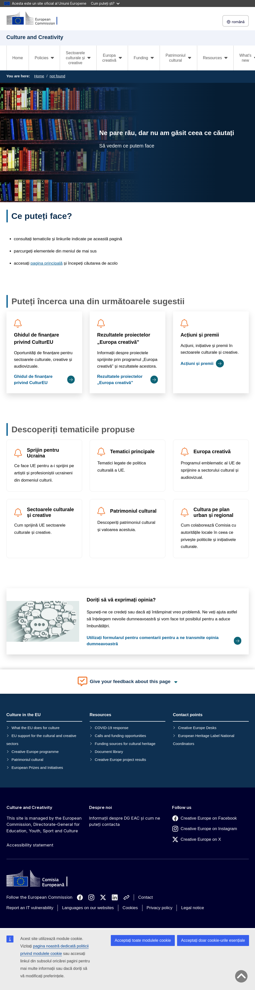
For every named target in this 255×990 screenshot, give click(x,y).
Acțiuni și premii (199, 335)
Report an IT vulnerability (30, 907)
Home (17, 58)
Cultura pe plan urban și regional (213, 512)
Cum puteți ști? (105, 3)
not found (57, 76)
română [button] (236, 21)
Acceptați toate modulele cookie (143, 940)
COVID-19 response (111, 728)
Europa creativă (211, 451)
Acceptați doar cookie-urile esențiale (213, 940)
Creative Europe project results (120, 759)
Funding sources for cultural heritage (125, 744)
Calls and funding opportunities (120, 736)
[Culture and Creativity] (35, 18)
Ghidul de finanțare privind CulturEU (36, 338)
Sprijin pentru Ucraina (43, 452)
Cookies (130, 907)
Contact (145, 897)
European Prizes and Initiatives (37, 767)
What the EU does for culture (35, 728)
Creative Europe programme (35, 751)
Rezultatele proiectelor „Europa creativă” (123, 338)
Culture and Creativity (29, 807)
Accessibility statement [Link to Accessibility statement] (29, 844)
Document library (109, 751)
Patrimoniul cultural (133, 511)
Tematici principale (132, 451)
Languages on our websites (88, 907)
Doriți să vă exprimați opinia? (120, 599)
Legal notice (192, 907)
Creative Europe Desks (197, 728)
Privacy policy (160, 907)
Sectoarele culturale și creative (50, 512)
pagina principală (47, 263)
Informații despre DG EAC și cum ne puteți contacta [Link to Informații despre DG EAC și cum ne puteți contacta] (124, 821)
